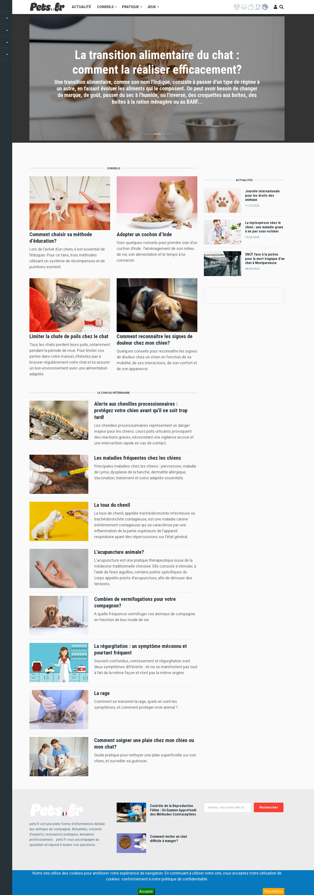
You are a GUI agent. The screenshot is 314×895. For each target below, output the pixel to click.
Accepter (146, 891)
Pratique (130, 8)
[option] (157, 78)
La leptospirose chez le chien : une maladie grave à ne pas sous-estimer (264, 227)
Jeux (151, 8)
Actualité (81, 7)
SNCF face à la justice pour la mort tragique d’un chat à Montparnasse (265, 258)
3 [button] (167, 135)
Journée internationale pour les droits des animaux (262, 195)
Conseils (105, 8)
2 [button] (157, 135)
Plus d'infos (274, 891)
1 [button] (147, 135)
